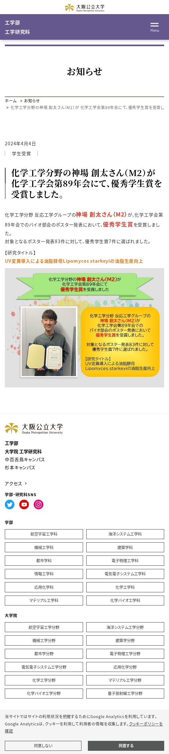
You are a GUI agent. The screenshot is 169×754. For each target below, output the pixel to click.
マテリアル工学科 (44, 600)
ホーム (11, 100)
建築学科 (125, 547)
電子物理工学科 (125, 560)
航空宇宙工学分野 (44, 627)
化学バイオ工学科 (125, 600)
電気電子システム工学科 (125, 574)
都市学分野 (44, 654)
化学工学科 (125, 587)
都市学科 (44, 560)
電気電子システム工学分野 (43, 667)
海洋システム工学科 (125, 534)
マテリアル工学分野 (125, 680)
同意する (126, 746)
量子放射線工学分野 (125, 693)
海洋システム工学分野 (125, 627)
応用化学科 (44, 587)
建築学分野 (125, 640)
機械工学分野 (43, 640)
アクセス (13, 483)
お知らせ (32, 100)
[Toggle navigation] (154, 26)
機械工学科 (44, 547)
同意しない (43, 746)
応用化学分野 (125, 667)
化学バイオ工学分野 (44, 693)
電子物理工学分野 (125, 654)
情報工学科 (44, 574)
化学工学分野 (43, 680)
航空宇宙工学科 (43, 534)
